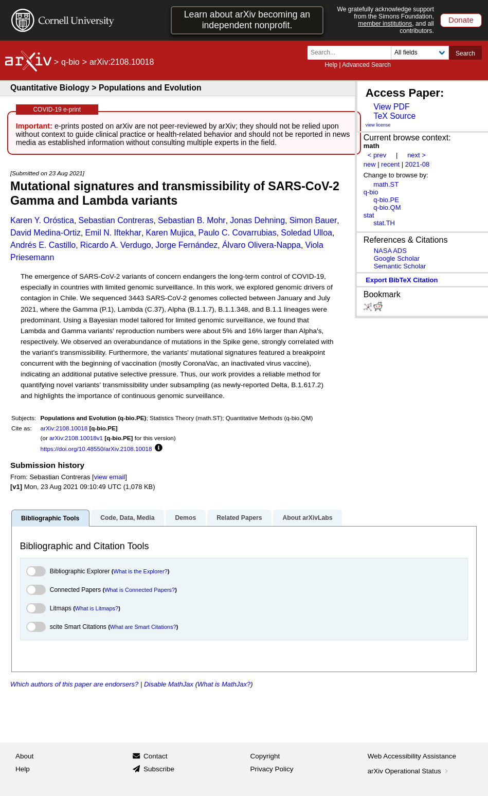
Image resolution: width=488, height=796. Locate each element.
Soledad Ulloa (306, 232)
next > (416, 155)
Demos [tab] (185, 517)
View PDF (391, 106)
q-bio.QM (387, 207)
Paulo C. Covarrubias (237, 232)
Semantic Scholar (400, 266)
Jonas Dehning (257, 220)
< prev (377, 155)
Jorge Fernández (186, 245)
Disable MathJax (168, 684)
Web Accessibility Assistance (412, 756)
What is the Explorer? (141, 571)
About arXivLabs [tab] (307, 517)
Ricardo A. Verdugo (115, 245)
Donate (461, 19)
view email (109, 477)
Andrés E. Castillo (43, 245)
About (24, 756)
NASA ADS (390, 251)
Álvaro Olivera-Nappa (261, 245)
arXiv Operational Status (409, 771)
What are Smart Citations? (143, 627)
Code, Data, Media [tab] (127, 517)
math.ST (386, 184)
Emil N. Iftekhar (113, 232)
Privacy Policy (272, 769)
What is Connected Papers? (139, 590)
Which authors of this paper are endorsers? (74, 684)
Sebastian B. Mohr (192, 220)
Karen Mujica (170, 232)
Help (330, 64)
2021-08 (417, 164)
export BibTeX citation (402, 280)
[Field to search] (420, 53)
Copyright (265, 756)
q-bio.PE (386, 200)
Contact (155, 756)
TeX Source (394, 116)
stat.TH (384, 223)
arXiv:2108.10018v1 (76, 438)
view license (378, 125)
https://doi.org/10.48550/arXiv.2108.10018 (96, 448)
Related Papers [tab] (239, 517)
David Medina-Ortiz (45, 232)
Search (465, 53)
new (370, 164)
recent (390, 164)
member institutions (385, 23)
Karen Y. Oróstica (42, 220)
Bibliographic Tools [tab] (50, 518)
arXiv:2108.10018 (64, 428)
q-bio (70, 62)
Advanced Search (366, 64)
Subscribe (158, 769)
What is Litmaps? (96, 608)
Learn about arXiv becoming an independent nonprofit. (247, 19)
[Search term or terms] (352, 53)
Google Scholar (397, 258)
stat (369, 215)
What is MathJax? (223, 684)
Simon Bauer (313, 220)
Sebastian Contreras (116, 220)
